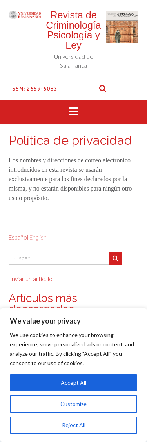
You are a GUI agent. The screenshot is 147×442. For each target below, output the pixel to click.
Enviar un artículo (31, 278)
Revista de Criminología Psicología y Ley (73, 30)
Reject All (73, 425)
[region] (73, 375)
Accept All (73, 382)
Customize (73, 403)
